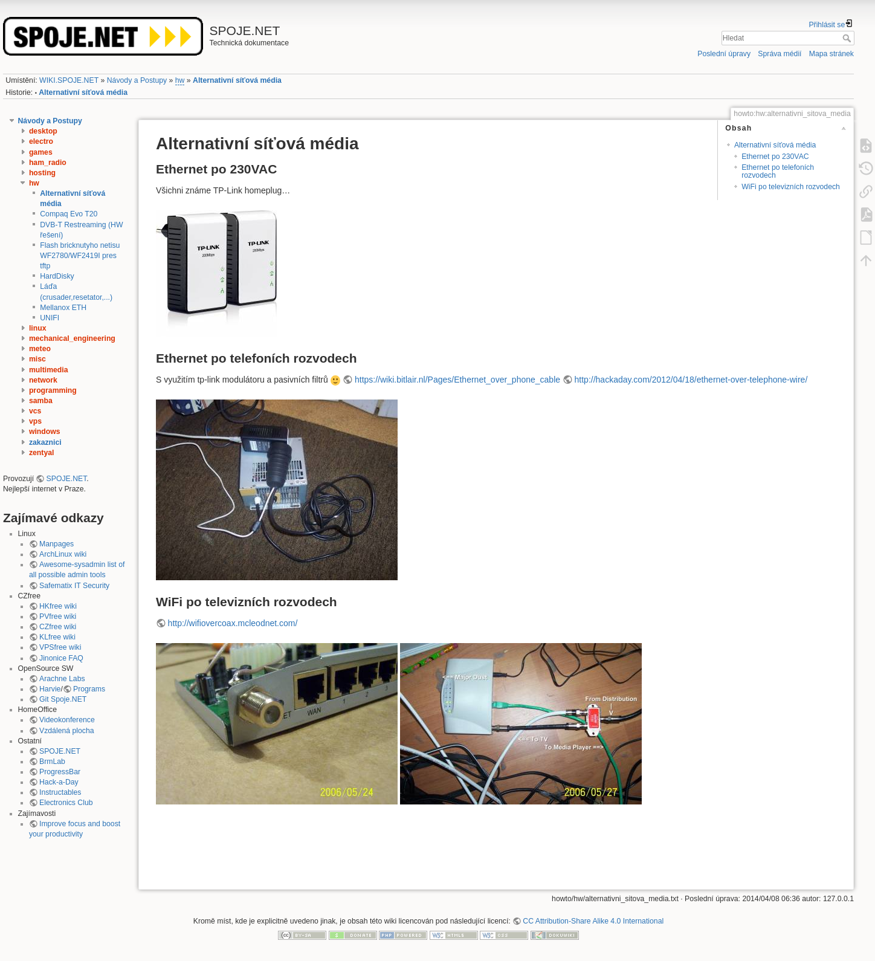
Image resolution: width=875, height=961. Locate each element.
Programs (89, 689)
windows (44, 431)
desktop (43, 131)
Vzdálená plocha (66, 730)
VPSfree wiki (60, 647)
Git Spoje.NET (62, 699)
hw (180, 80)
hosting (42, 173)
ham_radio (47, 162)
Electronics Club (66, 802)
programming (53, 390)
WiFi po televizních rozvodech (790, 187)
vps (35, 421)
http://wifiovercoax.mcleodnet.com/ (233, 623)
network (43, 380)
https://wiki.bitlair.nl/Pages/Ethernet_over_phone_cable (457, 379)
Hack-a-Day (59, 782)
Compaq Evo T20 (68, 214)
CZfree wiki (57, 627)
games (41, 152)
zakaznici (45, 442)
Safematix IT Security (74, 585)
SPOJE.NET (67, 478)
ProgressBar (59, 772)
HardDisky (57, 276)
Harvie (49, 689)
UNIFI (49, 318)
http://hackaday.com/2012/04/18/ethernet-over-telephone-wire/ (691, 379)
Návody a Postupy (137, 80)
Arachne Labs (62, 679)
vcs (35, 411)
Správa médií (779, 54)
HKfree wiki (58, 606)
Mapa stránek (831, 54)
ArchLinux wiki (62, 554)
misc (37, 359)
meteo (40, 349)
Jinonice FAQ (61, 658)
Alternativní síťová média (237, 80)
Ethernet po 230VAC (775, 156)
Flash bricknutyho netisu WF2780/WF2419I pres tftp (80, 255)
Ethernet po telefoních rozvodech (777, 171)
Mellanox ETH (63, 307)
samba (41, 400)
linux (38, 328)
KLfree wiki (57, 637)
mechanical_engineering (72, 338)
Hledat (848, 38)
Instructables (60, 792)
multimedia (48, 370)
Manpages (56, 544)
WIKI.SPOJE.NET (68, 80)
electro (41, 141)
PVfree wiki (57, 616)
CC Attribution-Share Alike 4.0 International (593, 921)
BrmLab (52, 761)
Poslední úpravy (724, 54)
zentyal (41, 452)
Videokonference (67, 720)
